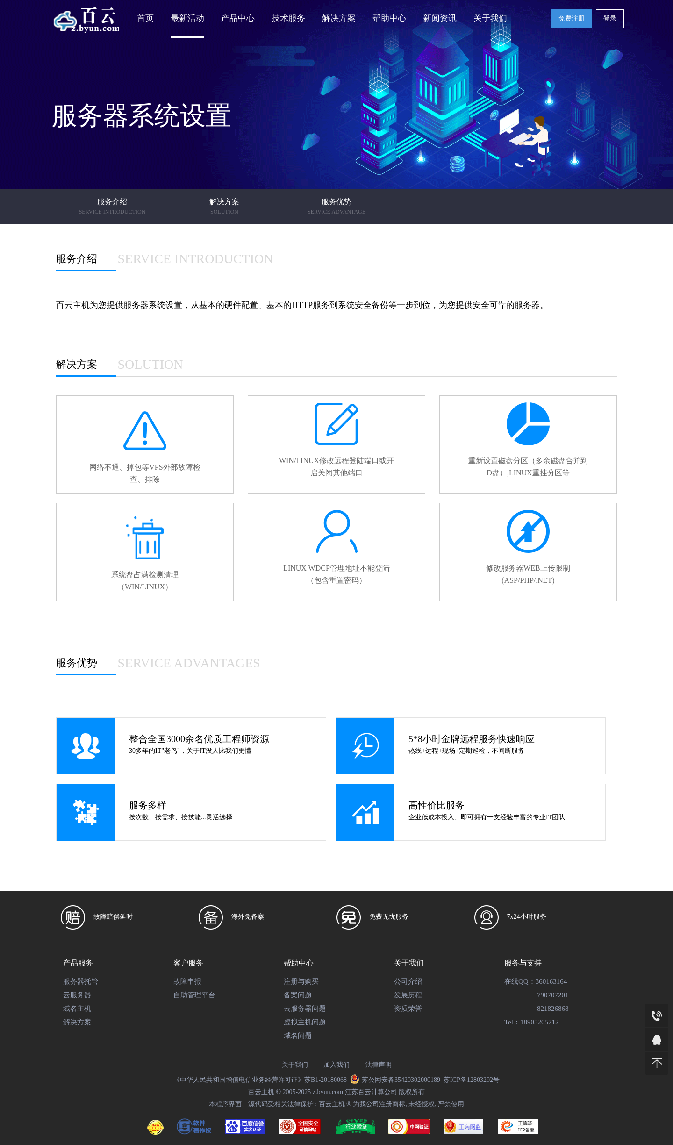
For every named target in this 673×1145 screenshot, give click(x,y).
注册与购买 (301, 981)
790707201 (553, 995)
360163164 (551, 981)
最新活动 (187, 18)
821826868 (553, 1008)
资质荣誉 (408, 1008)
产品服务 (78, 963)
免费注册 (571, 18)
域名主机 (77, 1008)
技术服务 (288, 18)
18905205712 (539, 1022)
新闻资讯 (440, 18)
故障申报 (187, 981)
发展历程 (408, 995)
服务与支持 (523, 963)
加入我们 (336, 1064)
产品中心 (238, 18)
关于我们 (490, 18)
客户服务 (188, 963)
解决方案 (339, 18)
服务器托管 (80, 981)
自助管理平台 (194, 995)
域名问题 (298, 1035)
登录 (609, 18)
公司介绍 (408, 981)
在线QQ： (520, 981)
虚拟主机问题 (305, 1022)
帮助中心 (389, 18)
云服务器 (77, 995)
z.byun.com (328, 1091)
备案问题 (298, 995)
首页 (145, 18)
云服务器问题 (305, 1008)
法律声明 (378, 1064)
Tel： (512, 1022)
